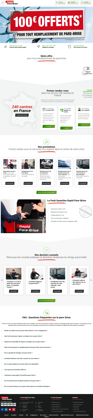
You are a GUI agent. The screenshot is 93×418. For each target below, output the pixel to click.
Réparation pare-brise (77, 403)
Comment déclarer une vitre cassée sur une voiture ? (20, 358)
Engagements (34, 414)
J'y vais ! (66, 128)
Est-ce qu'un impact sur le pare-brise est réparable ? (20, 363)
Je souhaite (85, 2)
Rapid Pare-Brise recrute (67, 414)
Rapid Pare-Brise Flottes (82, 414)
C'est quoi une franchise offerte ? (13, 369)
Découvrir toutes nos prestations (46, 191)
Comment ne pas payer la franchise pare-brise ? (18, 374)
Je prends (72, 2)
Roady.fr (46, 416)
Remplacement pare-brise (78, 401)
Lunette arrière (76, 408)
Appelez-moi (84, 124)
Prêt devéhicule (38, 406)
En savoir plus (10, 182)
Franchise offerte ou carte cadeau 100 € (26, 402)
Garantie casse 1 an (56, 401)
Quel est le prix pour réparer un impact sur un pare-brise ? (21, 335)
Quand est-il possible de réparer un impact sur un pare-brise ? (23, 341)
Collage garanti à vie (57, 214)
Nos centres (43, 414)
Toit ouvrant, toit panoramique (79, 410)
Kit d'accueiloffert (39, 402)
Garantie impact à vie (56, 403)
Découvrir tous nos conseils (46, 300)
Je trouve (59, 2)
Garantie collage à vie (56, 406)
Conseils (21, 414)
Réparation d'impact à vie (59, 211)
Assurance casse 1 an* (58, 208)
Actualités (13, 414)
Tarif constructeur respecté (60, 217)
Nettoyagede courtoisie (39, 409)
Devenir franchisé (53, 414)
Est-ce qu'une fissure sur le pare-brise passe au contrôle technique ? (25, 386)
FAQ (27, 414)
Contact (6, 414)
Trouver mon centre (22, 115)
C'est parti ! (49, 126)
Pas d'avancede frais (24, 409)
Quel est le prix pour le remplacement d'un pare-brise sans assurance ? (26, 346)
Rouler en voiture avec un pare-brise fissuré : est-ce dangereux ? (24, 330)
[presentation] (2, 279)
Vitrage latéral (76, 406)
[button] (4, 24)
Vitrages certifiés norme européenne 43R (64, 220)
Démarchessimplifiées (23, 406)
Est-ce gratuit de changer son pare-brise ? (16, 352)
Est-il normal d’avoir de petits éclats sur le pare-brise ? (21, 380)
